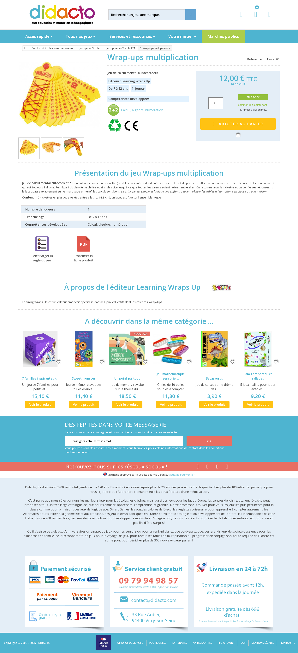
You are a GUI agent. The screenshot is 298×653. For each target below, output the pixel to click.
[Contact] (269, 17)
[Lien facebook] (198, 467)
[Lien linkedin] (227, 467)
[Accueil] (24, 48)
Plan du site (287, 642)
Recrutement (226, 642)
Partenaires (179, 642)
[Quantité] (215, 103)
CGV (243, 642)
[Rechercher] (150, 14)
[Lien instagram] (217, 467)
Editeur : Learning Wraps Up (129, 81)
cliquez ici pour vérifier (181, 474)
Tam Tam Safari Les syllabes (257, 376)
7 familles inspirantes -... (40, 378)
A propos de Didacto (130, 642)
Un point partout (127, 378)
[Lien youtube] (207, 467)
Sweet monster (83, 378)
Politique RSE (157, 642)
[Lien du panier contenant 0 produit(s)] (254, 17)
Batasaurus (214, 378)
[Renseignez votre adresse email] (124, 441)
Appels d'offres (202, 642)
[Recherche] (190, 14)
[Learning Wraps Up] (218, 287)
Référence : (256, 59)
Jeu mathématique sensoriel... (171, 376)
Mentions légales (263, 642)
